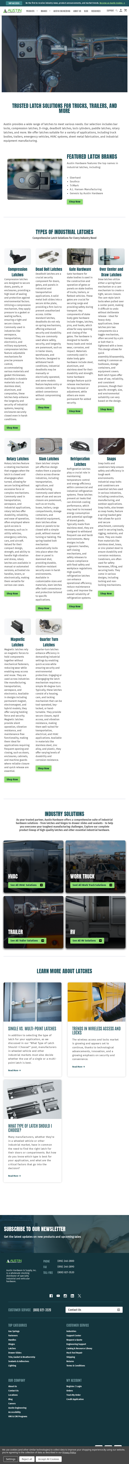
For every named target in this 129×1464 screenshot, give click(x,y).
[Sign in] (122, 11)
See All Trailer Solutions (27, 940)
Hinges (11, 1348)
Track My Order (73, 1399)
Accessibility (14, 1416)
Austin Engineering (61, 11)
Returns (70, 1365)
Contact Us (94, 1314)
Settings (10, 1459)
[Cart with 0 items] (126, 11)
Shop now (12, 427)
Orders (69, 1394)
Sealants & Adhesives (18, 1365)
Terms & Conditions (75, 1369)
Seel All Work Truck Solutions (92, 884)
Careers (12, 1407)
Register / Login (74, 1390)
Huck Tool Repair (74, 1356)
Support (112, 10)
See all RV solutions (87, 940)
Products (32, 11)
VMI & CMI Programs (17, 1420)
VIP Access (14, 3)
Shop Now (74, 201)
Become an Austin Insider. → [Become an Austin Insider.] (112, 3)
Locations (13, 1399)
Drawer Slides (15, 1356)
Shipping (70, 1361)
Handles (12, 1344)
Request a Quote (74, 1344)
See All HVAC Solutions (26, 884)
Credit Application (75, 1403)
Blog (86, 11)
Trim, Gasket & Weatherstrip (21, 1361)
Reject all (27, 1459)
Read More (14, 1074)
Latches (12, 1352)
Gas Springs (14, 1335)
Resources (95, 11)
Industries (71, 1335)
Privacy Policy (69, 1452)
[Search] (118, 11)
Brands (45, 11)
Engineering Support (76, 1348)
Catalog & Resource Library (79, 1352)
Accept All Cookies (48, 1459)
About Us (77, 11)
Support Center (73, 1339)
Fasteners (13, 1339)
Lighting (12, 1369)
